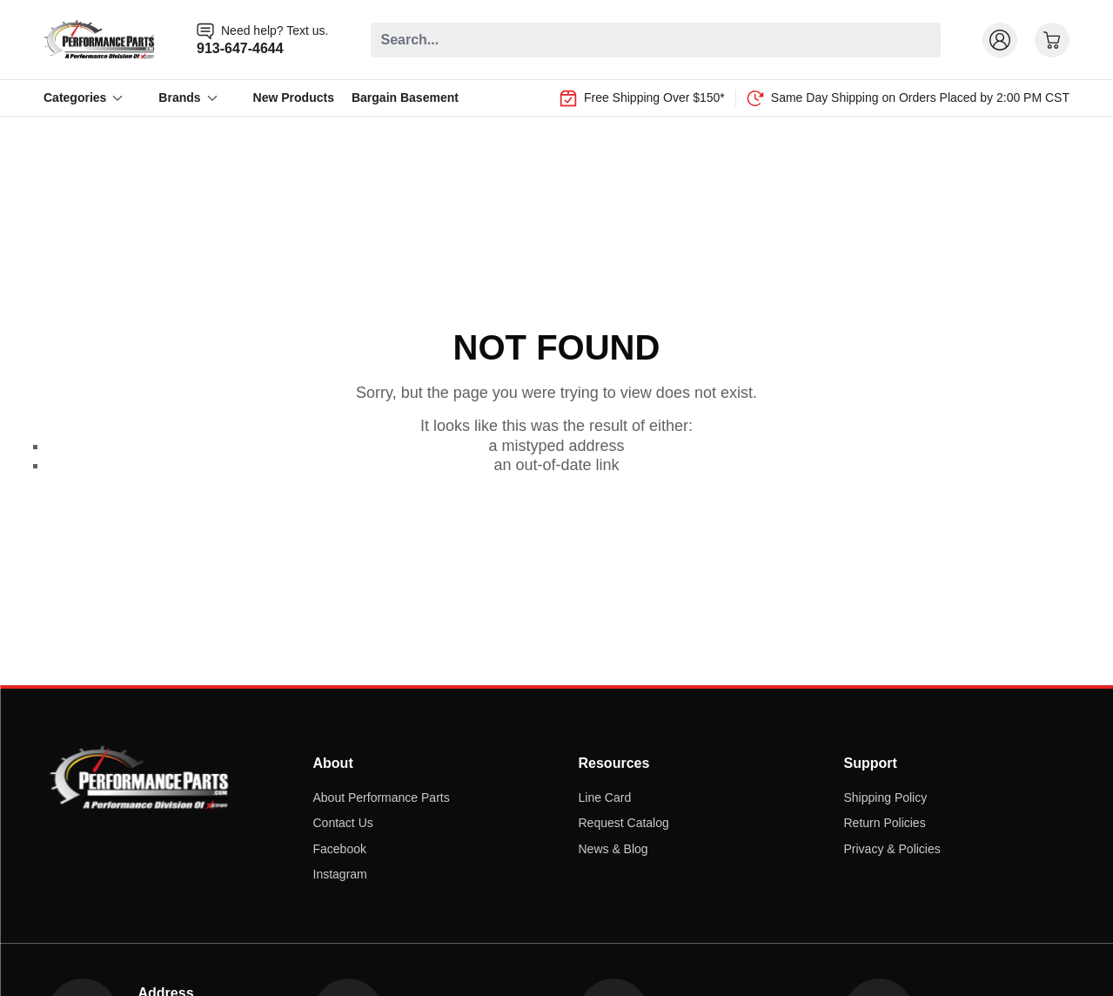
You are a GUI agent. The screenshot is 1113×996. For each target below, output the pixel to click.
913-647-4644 (240, 48)
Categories (84, 97)
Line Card (605, 797)
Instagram (340, 874)
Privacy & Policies (892, 849)
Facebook (339, 849)
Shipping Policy (886, 797)
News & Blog (613, 849)
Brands (188, 97)
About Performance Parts (381, 797)
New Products (293, 97)
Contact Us (343, 823)
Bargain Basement (405, 97)
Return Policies (885, 823)
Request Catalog (624, 823)
